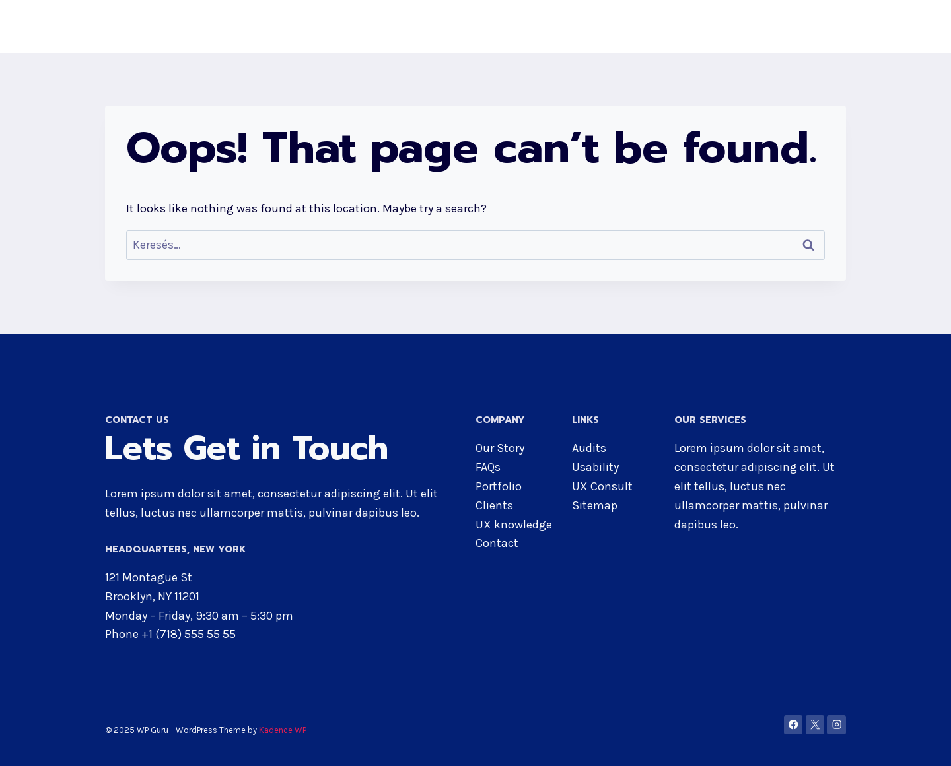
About (581, 26)
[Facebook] (793, 724)
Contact (775, 26)
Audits (589, 448)
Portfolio (499, 486)
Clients (494, 505)
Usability (595, 467)
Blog (825, 26)
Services (713, 26)
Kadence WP (282, 730)
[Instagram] (836, 724)
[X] (815, 724)
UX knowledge (514, 524)
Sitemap (594, 505)
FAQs (488, 467)
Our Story (500, 448)
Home (531, 26)
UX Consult (602, 486)
